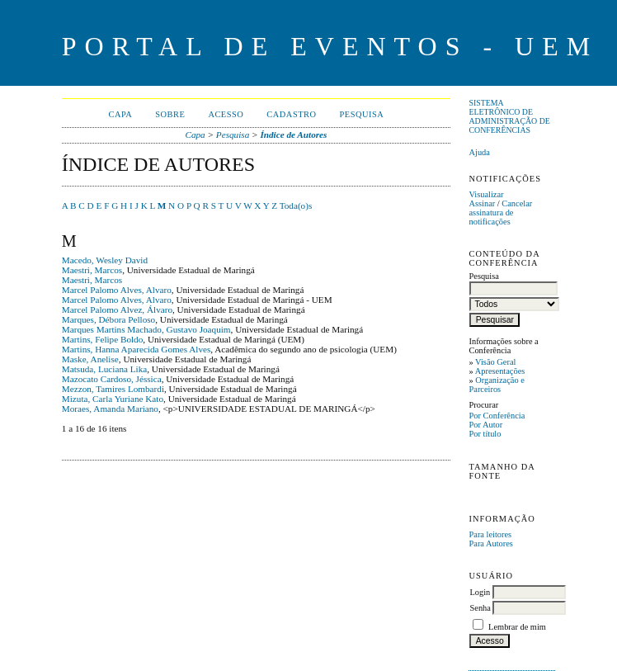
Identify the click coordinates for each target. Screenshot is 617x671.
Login (479, 592)
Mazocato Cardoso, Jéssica (112, 379)
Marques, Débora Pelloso (108, 319)
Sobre (170, 114)
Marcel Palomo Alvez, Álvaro (117, 309)
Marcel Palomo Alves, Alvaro (117, 290)
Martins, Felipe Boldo (103, 339)
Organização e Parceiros (496, 385)
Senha (479, 607)
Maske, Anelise (90, 359)
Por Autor (485, 424)
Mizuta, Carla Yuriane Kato (112, 399)
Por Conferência (497, 415)
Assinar (482, 203)
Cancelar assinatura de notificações (500, 212)
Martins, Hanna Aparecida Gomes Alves (136, 349)
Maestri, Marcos (92, 270)
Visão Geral (495, 361)
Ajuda (479, 152)
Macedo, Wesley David (105, 260)
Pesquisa (362, 114)
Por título (485, 433)
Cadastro (291, 114)
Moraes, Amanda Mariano (110, 408)
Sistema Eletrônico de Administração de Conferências (509, 116)
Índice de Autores (293, 134)
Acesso (225, 114)
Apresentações (500, 371)
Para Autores (490, 543)
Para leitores (490, 534)
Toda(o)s (296, 205)
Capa (120, 114)
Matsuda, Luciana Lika (104, 369)
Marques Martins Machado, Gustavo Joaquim (146, 329)
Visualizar (486, 194)
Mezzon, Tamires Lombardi (113, 389)
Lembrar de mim (517, 626)
